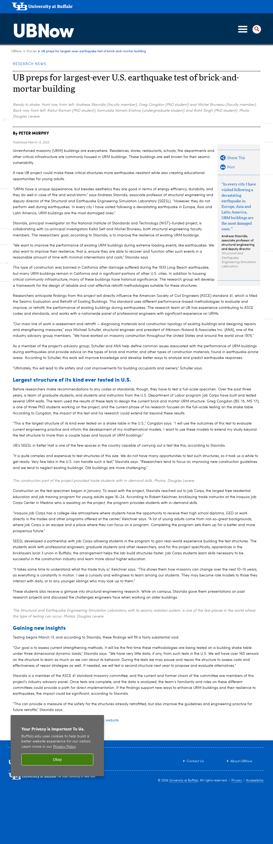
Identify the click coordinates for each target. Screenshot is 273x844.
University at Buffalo (183, 780)
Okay (57, 759)
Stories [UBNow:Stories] (31, 51)
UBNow (42, 29)
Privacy (236, 780)
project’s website (104, 720)
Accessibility (255, 780)
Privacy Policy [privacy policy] (64, 747)
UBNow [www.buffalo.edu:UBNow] (16, 51)
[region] (57, 745)
